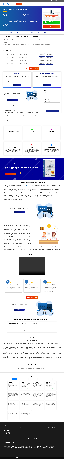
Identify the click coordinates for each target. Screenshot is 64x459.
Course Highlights (10, 32)
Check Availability (49, 54)
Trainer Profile (25, 32)
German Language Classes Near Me (30, 444)
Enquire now (12, 99)
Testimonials (47, 3)
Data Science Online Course (17, 447)
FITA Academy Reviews (37, 425)
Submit (52, 110)
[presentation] (51, 107)
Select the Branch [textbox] (47, 99)
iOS (40, 354)
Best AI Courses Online (26, 447)
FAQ (48, 32)
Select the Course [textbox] (47, 101)
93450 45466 (7, 430)
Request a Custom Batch (34, 68)
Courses (18, 3)
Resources (53, 3)
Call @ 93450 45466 (52, 22)
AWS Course (6, 444)
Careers (20, 427)
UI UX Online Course (34, 447)
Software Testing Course (40, 446)
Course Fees (42, 54)
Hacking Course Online (20, 444)
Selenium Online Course (49, 446)
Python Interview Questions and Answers (37, 367)
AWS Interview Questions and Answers (39, 368)
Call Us (16, 388)
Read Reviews (15, 11)
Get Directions (11, 388)
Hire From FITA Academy (23, 425)
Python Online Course (32, 446)
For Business (40, 3)
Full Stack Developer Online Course (13, 446)
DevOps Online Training (42, 447)
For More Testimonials (32, 297)
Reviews (44, 32)
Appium (36, 356)
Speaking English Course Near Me (43, 444)
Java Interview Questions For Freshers (24, 367)
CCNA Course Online (12, 444)
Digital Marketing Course (8, 447)
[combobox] (46, 97)
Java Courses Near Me (23, 446)
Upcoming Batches (18, 32)
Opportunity (39, 32)
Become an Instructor (22, 429)
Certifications (32, 32)
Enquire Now (17, 85)
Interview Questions (51, 427)
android (44, 354)
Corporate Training (34, 3)
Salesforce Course (50, 447)
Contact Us (58, 3)
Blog (48, 425)
